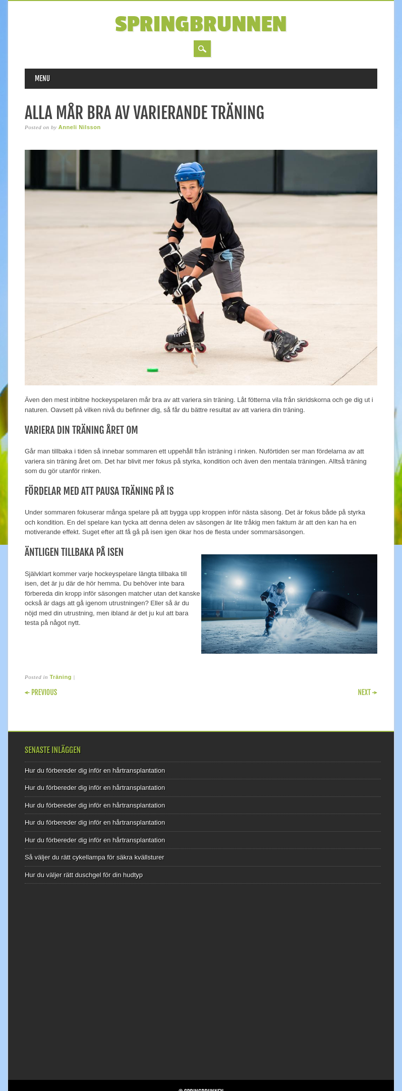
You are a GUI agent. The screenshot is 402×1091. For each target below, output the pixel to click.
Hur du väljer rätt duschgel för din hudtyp (84, 875)
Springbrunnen (201, 24)
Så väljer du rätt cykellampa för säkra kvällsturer (94, 857)
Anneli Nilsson (80, 127)
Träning (60, 677)
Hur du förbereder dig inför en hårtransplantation (95, 770)
